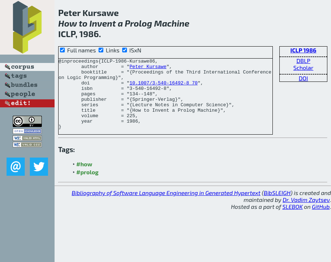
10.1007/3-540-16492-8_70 (163, 88)
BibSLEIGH (277, 206)
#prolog (87, 186)
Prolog (138, 23)
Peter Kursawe (147, 68)
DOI (303, 78)
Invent (102, 23)
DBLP (303, 60)
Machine (172, 23)
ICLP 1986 (303, 50)
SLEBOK (292, 220)
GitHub (321, 220)
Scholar (303, 67)
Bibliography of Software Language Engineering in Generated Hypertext (166, 206)
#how (84, 178)
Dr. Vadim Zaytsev (306, 213)
